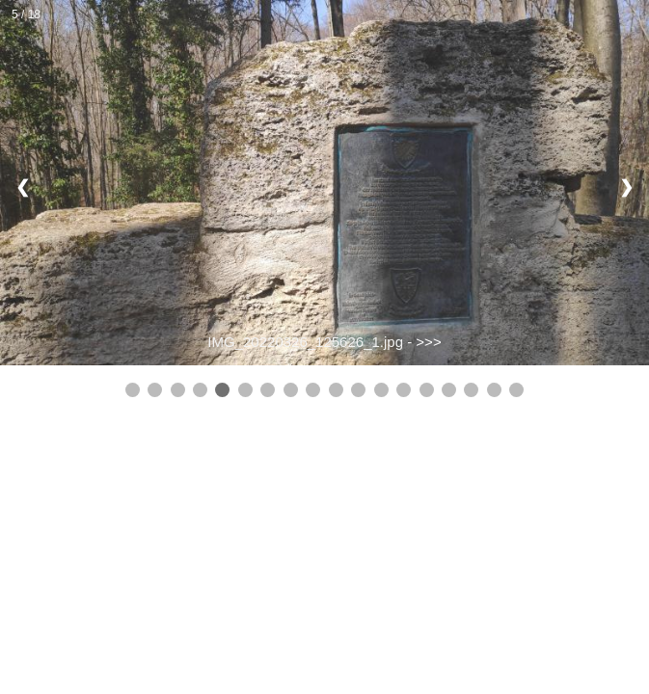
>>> (428, 342)
